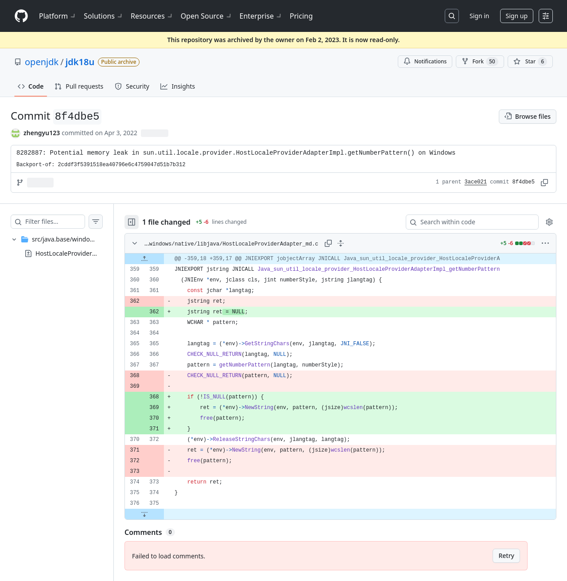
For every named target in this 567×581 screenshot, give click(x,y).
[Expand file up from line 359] (162, 258)
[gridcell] (349, 258)
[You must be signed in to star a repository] (530, 61)
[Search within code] (468, 222)
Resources (152, 16)
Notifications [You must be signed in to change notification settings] (425, 61)
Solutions (104, 16)
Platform (58, 16)
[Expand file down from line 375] (162, 514)
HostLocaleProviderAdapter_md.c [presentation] (83, 253)
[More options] (545, 243)
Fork (480, 61)
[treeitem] (65, 246)
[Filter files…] (63, 221)
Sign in (479, 16)
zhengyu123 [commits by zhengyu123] (41, 133)
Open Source (207, 16)
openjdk (41, 62)
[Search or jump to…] (451, 16)
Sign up (517, 16)
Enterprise (261, 16)
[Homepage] (21, 16)
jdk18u (80, 62)
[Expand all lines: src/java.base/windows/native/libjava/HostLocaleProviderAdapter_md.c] (349, 243)
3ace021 (476, 182)
